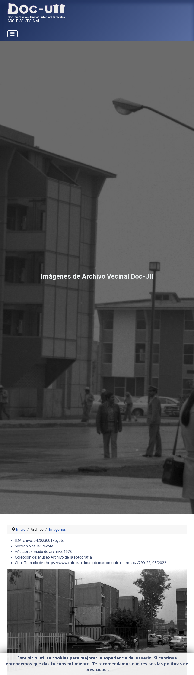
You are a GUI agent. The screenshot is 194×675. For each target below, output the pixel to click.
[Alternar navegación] (12, 33)
